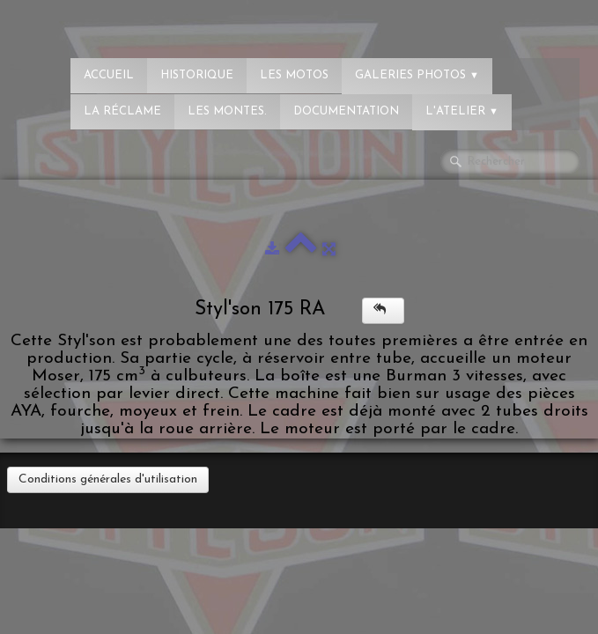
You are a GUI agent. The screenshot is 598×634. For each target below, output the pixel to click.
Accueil (109, 75)
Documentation (346, 111)
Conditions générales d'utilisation (107, 479)
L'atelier (461, 111)
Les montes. (227, 111)
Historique (196, 75)
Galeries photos (417, 75)
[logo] (83, 22)
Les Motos (294, 75)
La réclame (122, 111)
